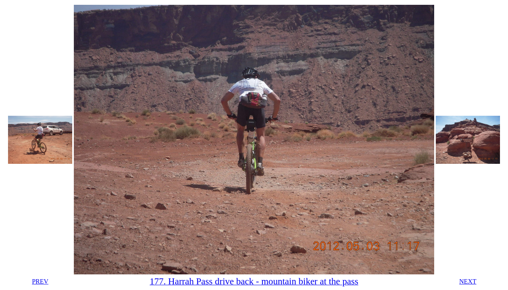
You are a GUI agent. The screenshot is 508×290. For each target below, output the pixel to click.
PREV (40, 281)
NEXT (468, 281)
